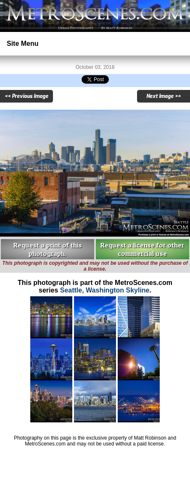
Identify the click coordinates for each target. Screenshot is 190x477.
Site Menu (23, 43)
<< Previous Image (26, 96)
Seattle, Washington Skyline (105, 290)
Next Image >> (163, 96)
